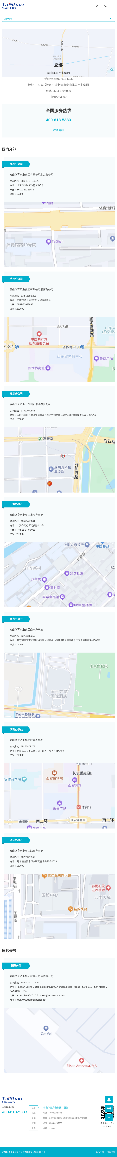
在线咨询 (58, 133)
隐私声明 (100, 1152)
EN (97, 6)
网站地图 (111, 1152)
